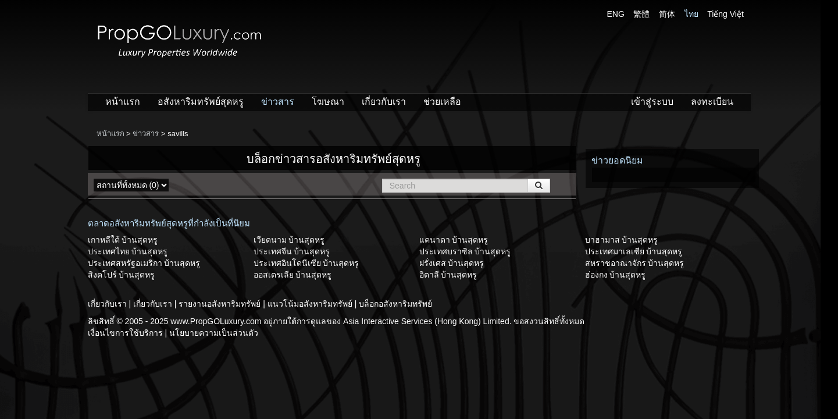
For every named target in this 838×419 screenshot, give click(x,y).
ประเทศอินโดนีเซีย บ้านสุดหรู (306, 263)
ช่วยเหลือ (442, 101)
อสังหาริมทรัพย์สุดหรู (201, 101)
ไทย (691, 14)
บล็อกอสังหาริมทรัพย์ (395, 303)
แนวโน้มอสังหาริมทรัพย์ (311, 303)
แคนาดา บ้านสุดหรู (453, 239)
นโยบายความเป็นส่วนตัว (213, 333)
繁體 (641, 14)
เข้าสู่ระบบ (652, 101)
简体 (667, 14)
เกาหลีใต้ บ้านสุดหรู (123, 239)
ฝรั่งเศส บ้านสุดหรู (451, 263)
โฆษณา (328, 101)
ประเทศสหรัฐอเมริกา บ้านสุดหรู (144, 263)
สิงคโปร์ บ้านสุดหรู (121, 274)
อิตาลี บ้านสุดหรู (448, 274)
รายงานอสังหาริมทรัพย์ (221, 303)
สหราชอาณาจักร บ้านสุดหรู (634, 263)
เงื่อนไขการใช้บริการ (126, 333)
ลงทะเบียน (712, 101)
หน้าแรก (122, 101)
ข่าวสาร (277, 101)
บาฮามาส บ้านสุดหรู (621, 239)
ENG (616, 14)
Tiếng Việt (725, 14)
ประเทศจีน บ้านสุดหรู (292, 251)
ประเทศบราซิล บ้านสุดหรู (465, 251)
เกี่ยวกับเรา (384, 101)
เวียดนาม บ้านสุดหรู (289, 239)
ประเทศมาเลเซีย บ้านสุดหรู (634, 251)
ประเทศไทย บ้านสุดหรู (128, 251)
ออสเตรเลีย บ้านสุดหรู (293, 274)
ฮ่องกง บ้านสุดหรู (615, 274)
